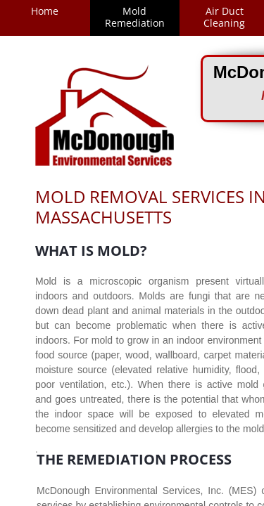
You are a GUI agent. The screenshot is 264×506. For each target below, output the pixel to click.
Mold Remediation (135, 17)
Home (44, 11)
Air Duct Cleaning (224, 17)
